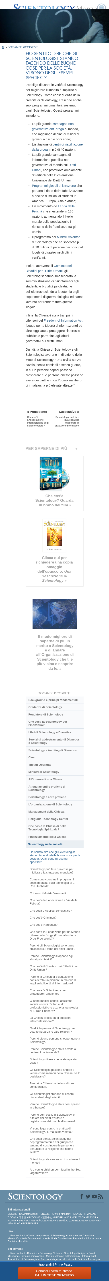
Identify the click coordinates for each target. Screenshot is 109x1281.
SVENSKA (24, 1220)
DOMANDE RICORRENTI (23, 47)
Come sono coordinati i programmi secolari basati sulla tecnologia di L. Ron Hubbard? (52, 883)
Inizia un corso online (32, 1256)
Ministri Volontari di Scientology (63, 1256)
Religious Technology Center (48, 819)
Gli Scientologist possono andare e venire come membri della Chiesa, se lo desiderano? (55, 1073)
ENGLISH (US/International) (23, 1213)
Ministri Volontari (68, 237)
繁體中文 (47, 1217)
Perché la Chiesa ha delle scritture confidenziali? (52, 1085)
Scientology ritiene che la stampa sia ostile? (53, 1061)
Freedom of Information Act (63, 320)
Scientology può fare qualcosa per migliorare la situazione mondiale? (51, 870)
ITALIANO (14, 1223)
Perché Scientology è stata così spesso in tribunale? (55, 1105)
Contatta (12, 1241)
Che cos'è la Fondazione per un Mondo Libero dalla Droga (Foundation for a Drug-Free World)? (55, 935)
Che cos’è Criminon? (43, 917)
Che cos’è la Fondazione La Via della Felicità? (53, 901)
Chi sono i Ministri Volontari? (48, 893)
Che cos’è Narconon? (44, 924)
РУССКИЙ (34, 1217)
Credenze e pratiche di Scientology (46, 1235)
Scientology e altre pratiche (47, 797)
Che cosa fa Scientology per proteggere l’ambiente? (48, 992)
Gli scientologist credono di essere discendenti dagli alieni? (52, 1095)
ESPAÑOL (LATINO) (43, 1220)
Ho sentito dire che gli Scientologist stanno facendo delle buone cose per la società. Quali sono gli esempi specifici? (55, 857)
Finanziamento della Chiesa (47, 836)
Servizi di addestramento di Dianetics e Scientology (54, 741)
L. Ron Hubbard (16, 1235)
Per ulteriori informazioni (86, 1238)
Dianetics (32, 1253)
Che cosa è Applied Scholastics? (51, 910)
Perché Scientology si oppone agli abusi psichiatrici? (51, 957)
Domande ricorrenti (38, 1238)
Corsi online (64, 1238)
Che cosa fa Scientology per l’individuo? (47, 723)
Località (23, 1241)
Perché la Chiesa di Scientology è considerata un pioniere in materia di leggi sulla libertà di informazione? (53, 980)
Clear (31, 757)
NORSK (12, 1220)
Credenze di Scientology (45, 707)
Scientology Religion (75, 1253)
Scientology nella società (45, 844)
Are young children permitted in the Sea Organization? (55, 1171)
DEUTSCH (79, 1217)
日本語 (22, 1217)
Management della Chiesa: (46, 811)
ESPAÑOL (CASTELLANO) (72, 1220)
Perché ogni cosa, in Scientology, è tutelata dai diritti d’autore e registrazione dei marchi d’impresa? (52, 1118)
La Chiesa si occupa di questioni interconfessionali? (50, 1019)
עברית (12, 1217)
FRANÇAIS (90, 1213)
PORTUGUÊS (30, 1223)
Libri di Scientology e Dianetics (49, 732)
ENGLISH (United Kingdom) (56, 1213)
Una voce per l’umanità (80, 1235)
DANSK (77, 1213)
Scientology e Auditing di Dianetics (52, 750)
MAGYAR (91, 1217)
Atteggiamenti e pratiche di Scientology (46, 788)
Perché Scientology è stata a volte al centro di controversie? (53, 1050)
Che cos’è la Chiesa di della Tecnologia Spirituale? (47, 827)
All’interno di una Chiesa (45, 779)
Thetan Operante (39, 764)
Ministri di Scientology (43, 772)
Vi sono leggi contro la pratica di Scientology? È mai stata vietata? (51, 1130)
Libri (53, 1238)
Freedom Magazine (51, 1259)
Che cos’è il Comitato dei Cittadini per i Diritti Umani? (54, 968)
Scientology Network (50, 1253)
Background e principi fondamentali (53, 700)
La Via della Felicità (75, 1259)
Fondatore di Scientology (45, 714)
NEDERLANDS (62, 1217)
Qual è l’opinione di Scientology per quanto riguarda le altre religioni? (52, 1030)
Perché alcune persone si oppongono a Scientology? (55, 1040)
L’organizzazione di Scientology (50, 804)
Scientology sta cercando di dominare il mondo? (55, 1161)
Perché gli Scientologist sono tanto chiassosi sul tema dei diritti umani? (52, 947)
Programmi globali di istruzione (54, 185)
